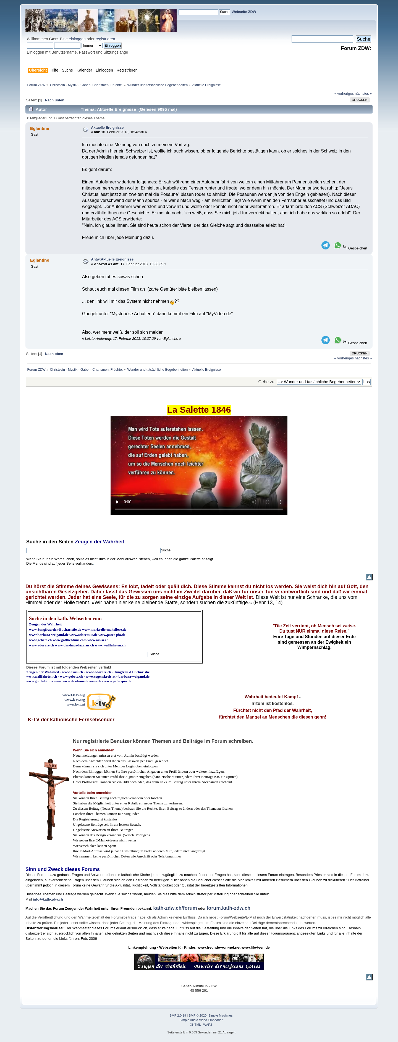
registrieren (105, 39)
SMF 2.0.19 (178, 1015)
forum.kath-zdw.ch (228, 908)
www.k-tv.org (74, 700)
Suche (33, 541)
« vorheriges (344, 93)
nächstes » (363, 93)
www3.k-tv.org (73, 695)
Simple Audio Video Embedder (201, 1020)
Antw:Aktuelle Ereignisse (112, 259)
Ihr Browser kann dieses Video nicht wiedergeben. (199, 465)
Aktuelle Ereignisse (107, 127)
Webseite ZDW (244, 12)
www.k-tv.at (76, 704)
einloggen (77, 39)
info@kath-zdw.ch (48, 899)
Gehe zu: (267, 381)
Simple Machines (220, 1015)
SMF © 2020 (198, 1015)
